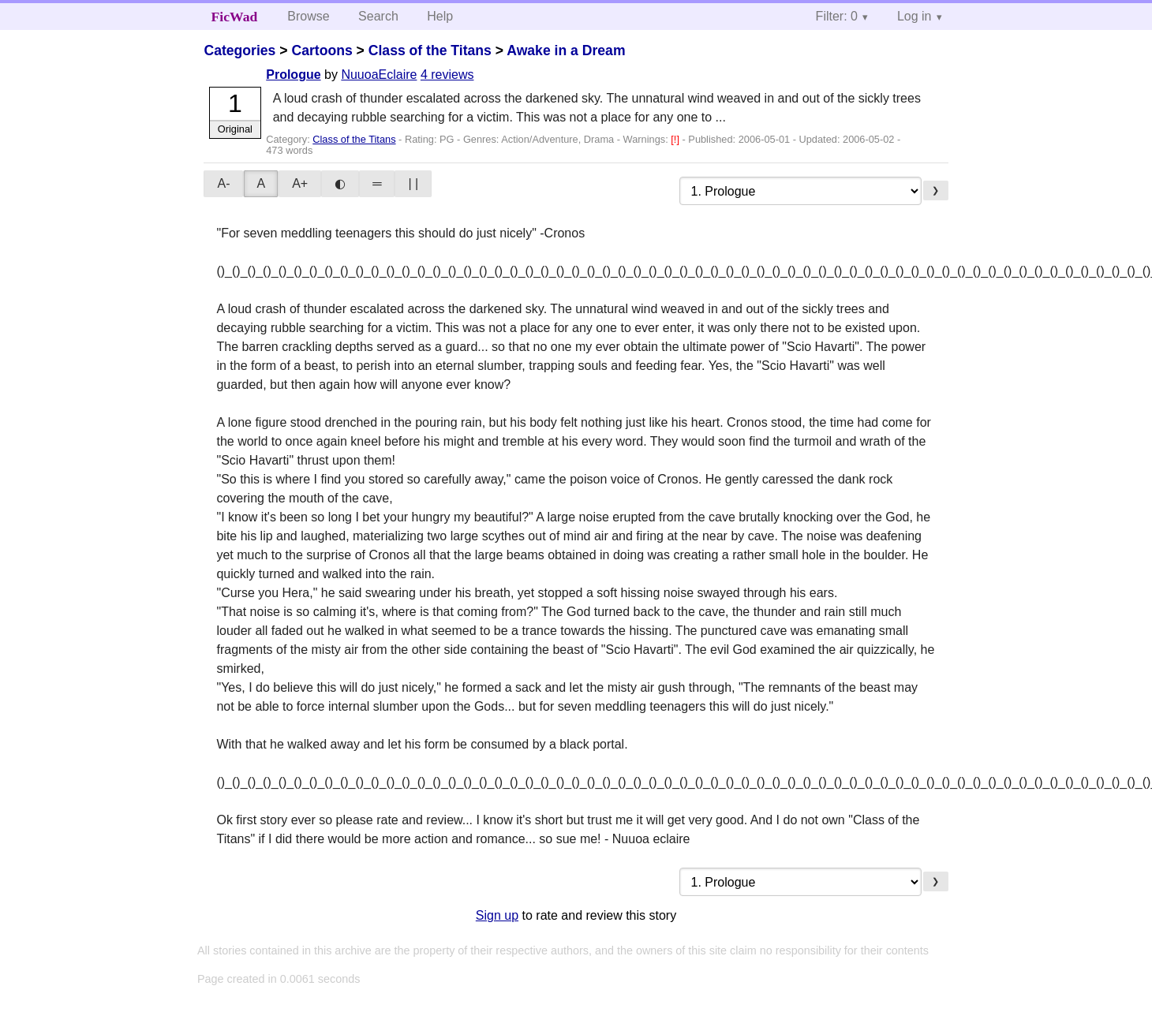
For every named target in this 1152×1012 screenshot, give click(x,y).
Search (378, 16)
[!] (676, 139)
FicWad (234, 16)
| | (413, 183)
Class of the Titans (430, 50)
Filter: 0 (837, 16)
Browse (308, 16)
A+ (300, 183)
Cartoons (321, 50)
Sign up (497, 915)
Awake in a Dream (566, 50)
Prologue (293, 74)
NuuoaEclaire (379, 74)
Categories (239, 50)
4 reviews (447, 74)
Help (440, 16)
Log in (914, 16)
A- (223, 183)
